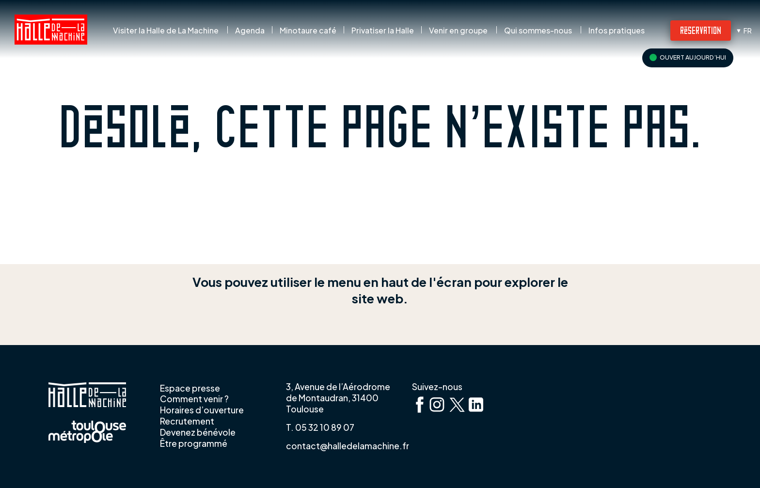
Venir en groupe (458, 30)
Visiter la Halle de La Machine (166, 30)
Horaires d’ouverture (202, 410)
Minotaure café (308, 30)
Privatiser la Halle (382, 30)
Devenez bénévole (198, 432)
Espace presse (190, 388)
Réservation (700, 30)
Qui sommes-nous (538, 30)
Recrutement (187, 421)
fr (748, 30)
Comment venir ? (194, 399)
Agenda (250, 30)
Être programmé (193, 443)
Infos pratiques (616, 30)
